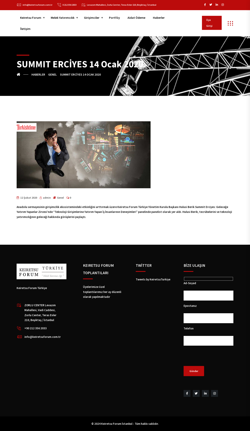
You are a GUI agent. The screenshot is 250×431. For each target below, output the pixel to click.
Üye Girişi (209, 23)
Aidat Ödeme (136, 18)
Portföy (114, 18)
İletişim (25, 29)
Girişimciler (91, 18)
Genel (60, 197)
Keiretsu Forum (30, 18)
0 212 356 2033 (69, 4)
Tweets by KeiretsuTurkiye (153, 279)
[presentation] (213, 358)
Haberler (159, 18)
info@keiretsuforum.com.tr (37, 4)
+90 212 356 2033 (35, 328)
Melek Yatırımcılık (62, 18)
